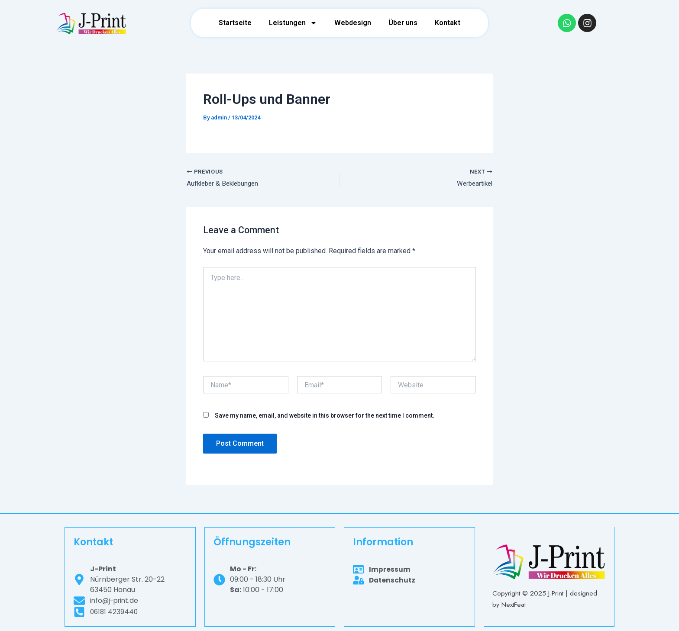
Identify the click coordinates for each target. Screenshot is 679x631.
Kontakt (447, 23)
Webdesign (352, 23)
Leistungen (293, 23)
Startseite (235, 23)
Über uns (402, 23)
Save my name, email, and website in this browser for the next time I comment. (324, 416)
